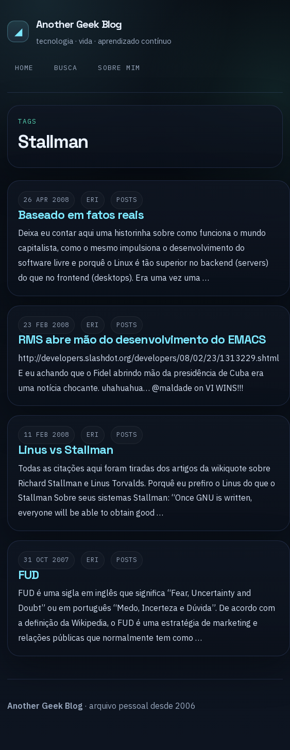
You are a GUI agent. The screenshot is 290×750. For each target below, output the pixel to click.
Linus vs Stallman (65, 449)
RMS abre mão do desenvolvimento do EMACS (142, 339)
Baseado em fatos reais (81, 215)
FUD (28, 575)
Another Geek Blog (79, 24)
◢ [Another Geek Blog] (18, 31)
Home (24, 67)
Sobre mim (119, 67)
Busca (65, 67)
